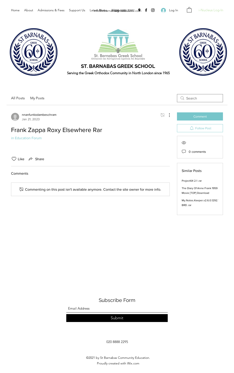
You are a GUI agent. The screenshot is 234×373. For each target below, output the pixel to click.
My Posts (37, 98)
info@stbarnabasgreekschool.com (117, 11)
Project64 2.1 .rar (192, 180)
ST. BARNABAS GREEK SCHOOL (118, 66)
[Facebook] (146, 10)
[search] (200, 98)
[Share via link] (36, 159)
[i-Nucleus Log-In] (210, 10)
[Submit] (117, 318)
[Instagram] (153, 10)
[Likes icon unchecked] (14, 159)
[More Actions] (167, 115)
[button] (189, 9)
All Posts (18, 98)
